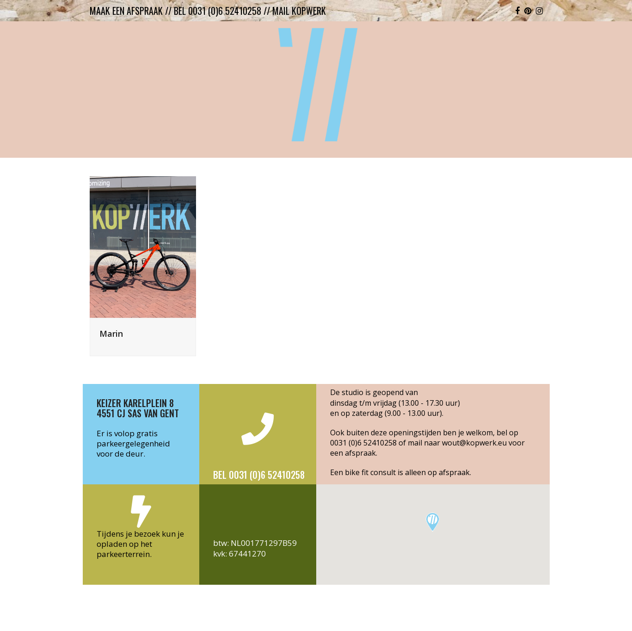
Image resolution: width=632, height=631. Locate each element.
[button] (432, 522)
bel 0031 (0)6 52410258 (217, 11)
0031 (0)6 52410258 (363, 443)
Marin (111, 333)
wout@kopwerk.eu (474, 443)
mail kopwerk (299, 11)
